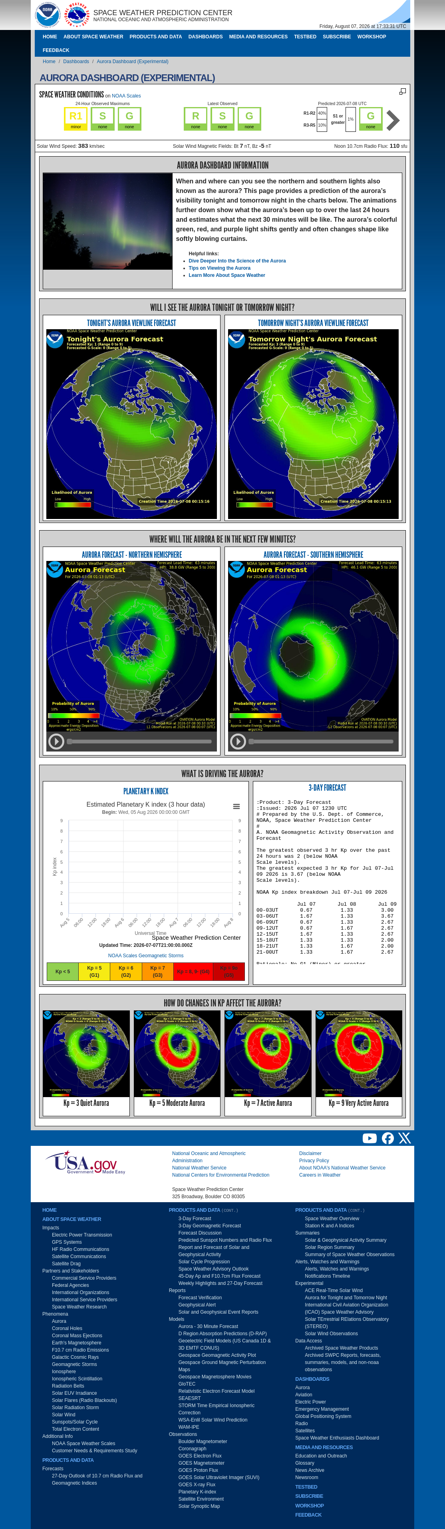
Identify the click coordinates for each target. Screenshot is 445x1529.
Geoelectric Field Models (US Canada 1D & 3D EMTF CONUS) (225, 1344)
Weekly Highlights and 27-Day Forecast (221, 1283)
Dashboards (206, 37)
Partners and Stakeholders (70, 1271)
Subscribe (337, 37)
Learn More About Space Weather (227, 275)
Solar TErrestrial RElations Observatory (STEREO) (347, 1322)
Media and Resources (258, 37)
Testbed (305, 37)
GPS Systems (67, 1242)
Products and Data (156, 37)
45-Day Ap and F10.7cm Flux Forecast (219, 1276)
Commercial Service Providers (84, 1278)
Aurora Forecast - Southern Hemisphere (313, 555)
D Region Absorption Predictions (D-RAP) (223, 1333)
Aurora (59, 1321)
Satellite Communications (79, 1256)
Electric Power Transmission (82, 1235)
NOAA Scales (126, 96)
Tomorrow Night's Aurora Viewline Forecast (313, 323)
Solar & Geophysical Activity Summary (345, 1240)
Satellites (305, 1431)
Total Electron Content (75, 1429)
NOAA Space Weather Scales (83, 1443)
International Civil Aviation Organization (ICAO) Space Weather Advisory (346, 1308)
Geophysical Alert (197, 1305)
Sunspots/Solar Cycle (75, 1422)
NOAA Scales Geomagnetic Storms (146, 955)
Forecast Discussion (200, 1233)
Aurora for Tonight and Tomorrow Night (346, 1297)
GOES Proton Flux (198, 1470)
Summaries (307, 1233)
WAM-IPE (189, 1427)
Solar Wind (63, 1415)
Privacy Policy (314, 1160)
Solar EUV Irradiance (74, 1393)
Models (177, 1319)
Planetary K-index (198, 1492)
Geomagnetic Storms (74, 1364)
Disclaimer (310, 1153)
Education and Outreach (321, 1456)
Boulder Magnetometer (203, 1441)
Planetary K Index (146, 791)
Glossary (304, 1463)
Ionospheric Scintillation (77, 1379)
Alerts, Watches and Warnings (327, 1262)
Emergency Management (322, 1409)
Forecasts (53, 1468)
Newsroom (306, 1477)
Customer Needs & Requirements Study (94, 1450)
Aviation (303, 1395)
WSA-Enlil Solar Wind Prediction (213, 1420)
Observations (183, 1434)
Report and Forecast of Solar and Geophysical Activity (214, 1251)
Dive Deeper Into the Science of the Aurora (237, 261)
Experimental (309, 1283)
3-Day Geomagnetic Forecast (210, 1226)
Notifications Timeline (327, 1276)
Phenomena (55, 1314)
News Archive (309, 1470)
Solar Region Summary (329, 1247)
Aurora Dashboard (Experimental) (132, 61)
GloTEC (187, 1384)
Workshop (372, 37)
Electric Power (310, 1402)
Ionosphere (64, 1371)
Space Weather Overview (332, 1218)
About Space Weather (93, 37)
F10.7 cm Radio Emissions (80, 1350)
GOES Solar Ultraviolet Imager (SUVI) (219, 1477)
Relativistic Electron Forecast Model (217, 1391)
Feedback (56, 50)
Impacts (50, 1228)
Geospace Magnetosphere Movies (215, 1377)
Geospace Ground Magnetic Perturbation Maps (222, 1366)
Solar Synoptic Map (199, 1506)
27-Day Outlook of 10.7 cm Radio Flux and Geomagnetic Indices (97, 1479)
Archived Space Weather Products (341, 1348)
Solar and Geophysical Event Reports (218, 1312)
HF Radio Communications (80, 1249)
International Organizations (80, 1292)
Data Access (308, 1341)
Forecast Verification (200, 1297)
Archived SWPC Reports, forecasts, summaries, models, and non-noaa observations (343, 1362)
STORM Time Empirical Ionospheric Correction (217, 1409)
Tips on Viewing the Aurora (219, 268)
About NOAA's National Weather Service (342, 1168)
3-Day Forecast (327, 788)
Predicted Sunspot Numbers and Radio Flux (225, 1240)
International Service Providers (84, 1299)
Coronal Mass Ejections (77, 1335)
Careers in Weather (320, 1175)
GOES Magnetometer (201, 1463)
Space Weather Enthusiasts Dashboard (337, 1438)
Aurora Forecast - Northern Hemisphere (132, 555)
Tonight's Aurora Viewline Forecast (131, 323)
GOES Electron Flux (200, 1456)
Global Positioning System (323, 1416)
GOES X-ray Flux (197, 1484)
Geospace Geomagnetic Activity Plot (217, 1355)
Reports (177, 1290)
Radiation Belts (68, 1386)
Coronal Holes (67, 1328)
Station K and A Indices (329, 1226)
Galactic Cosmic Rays (75, 1357)
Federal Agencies (70, 1285)
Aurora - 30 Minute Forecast (208, 1326)
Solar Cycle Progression (204, 1262)
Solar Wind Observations (331, 1333)
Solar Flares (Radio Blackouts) (84, 1400)
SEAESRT (190, 1398)
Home (50, 37)
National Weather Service (199, 1168)
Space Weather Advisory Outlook (214, 1269)
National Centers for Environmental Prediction (220, 1175)
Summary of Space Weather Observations (350, 1254)
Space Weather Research (79, 1307)
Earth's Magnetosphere (76, 1343)
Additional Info (57, 1436)
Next (393, 120)
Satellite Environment (201, 1499)
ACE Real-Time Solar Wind (334, 1290)
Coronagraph (193, 1448)
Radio (301, 1423)
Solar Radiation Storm (75, 1407)
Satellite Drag (66, 1264)
